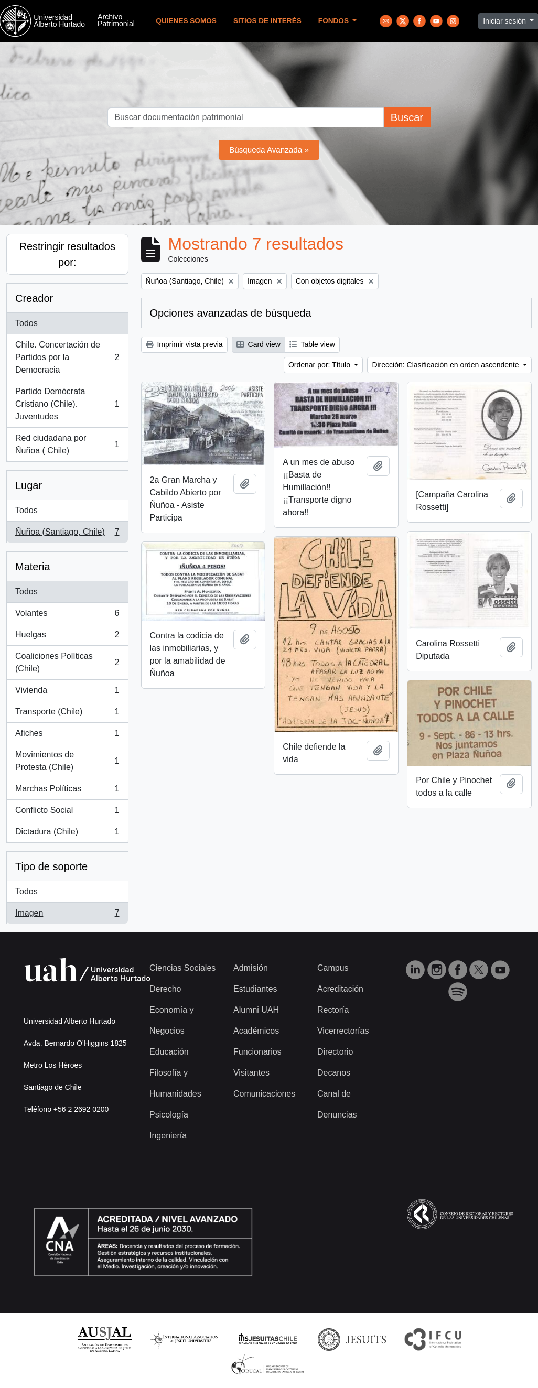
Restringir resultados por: (67, 254)
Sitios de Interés (267, 21)
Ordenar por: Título (320, 365)
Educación (169, 1051)
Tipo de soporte (51, 866)
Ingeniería (168, 1135)
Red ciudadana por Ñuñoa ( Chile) (67, 444)
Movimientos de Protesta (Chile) (67, 761)
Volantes (67, 615)
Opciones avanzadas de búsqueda (230, 313)
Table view (312, 344)
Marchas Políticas (67, 791)
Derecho (165, 988)
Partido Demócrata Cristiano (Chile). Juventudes (67, 404)
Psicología (168, 1114)
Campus (333, 967)
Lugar (28, 485)
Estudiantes (255, 988)
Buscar (407, 117)
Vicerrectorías (343, 1030)
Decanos (333, 1072)
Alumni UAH (256, 1009)
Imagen (67, 915)
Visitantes (251, 1072)
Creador (34, 298)
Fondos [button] (334, 21)
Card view (258, 344)
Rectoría (333, 1009)
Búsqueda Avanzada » (269, 149)
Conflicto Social (67, 812)
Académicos (256, 1030)
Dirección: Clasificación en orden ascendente (446, 365)
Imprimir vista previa (184, 344)
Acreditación (340, 988)
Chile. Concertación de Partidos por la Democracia (67, 357)
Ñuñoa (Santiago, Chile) (67, 534)
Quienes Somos (186, 21)
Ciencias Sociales (182, 967)
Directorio (335, 1051)
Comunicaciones (264, 1093)
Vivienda (67, 692)
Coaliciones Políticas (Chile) (67, 662)
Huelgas (67, 636)
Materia (32, 566)
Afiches (67, 735)
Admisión (250, 967)
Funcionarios (257, 1051)
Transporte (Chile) (67, 714)
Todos (26, 323)
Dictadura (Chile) (67, 834)
